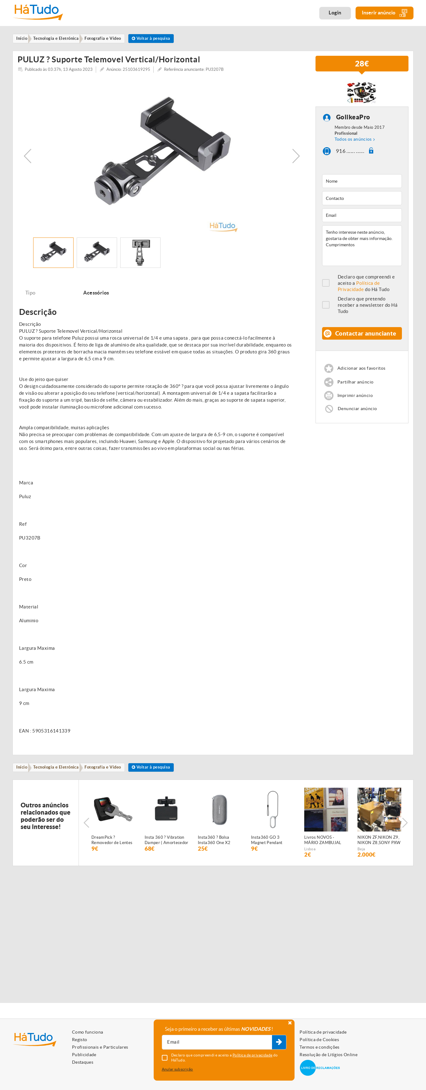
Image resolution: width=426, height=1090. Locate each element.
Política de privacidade (323, 1032)
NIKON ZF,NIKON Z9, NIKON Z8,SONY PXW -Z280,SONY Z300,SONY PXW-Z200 (379, 845)
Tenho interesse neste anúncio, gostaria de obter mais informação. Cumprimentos (362, 249)
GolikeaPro (353, 121)
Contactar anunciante (366, 340)
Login (335, 12)
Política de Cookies (319, 1039)
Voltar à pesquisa (159, 38)
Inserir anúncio (384, 13)
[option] (162, 159)
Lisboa (310, 854)
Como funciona (87, 1032)
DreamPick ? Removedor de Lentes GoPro (111, 845)
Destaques (82, 1062)
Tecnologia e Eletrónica (59, 771)
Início (23, 771)
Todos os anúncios (353, 142)
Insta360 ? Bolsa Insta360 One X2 (214, 845)
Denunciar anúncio (358, 420)
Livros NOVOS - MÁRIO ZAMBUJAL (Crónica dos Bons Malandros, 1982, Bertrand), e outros (322, 845)
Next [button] (296, 160)
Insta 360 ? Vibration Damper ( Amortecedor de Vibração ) (166, 845)
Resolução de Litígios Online (328, 1054)
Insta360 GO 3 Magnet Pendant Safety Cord (267, 845)
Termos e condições (319, 1047)
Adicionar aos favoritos (363, 378)
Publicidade (84, 1054)
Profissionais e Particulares (100, 1047)
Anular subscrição (177, 1069)
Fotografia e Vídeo (108, 771)
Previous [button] (27, 160)
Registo (79, 1039)
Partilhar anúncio (356, 392)
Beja (361, 854)
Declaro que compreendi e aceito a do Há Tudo (366, 287)
